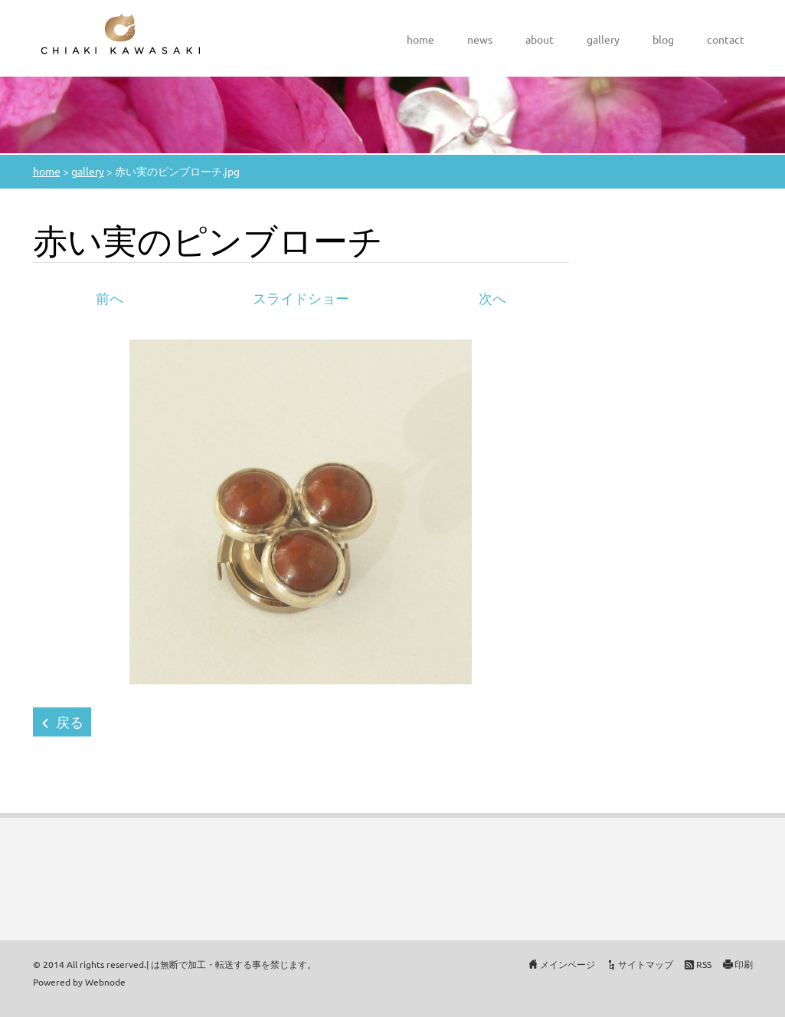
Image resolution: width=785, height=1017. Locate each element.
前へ (109, 298)
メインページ (567, 964)
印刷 (743, 964)
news (479, 39)
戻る (69, 722)
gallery (603, 39)
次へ (492, 298)
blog (663, 39)
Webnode (105, 982)
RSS (703, 964)
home (420, 39)
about (539, 39)
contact (725, 39)
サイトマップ (645, 964)
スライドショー (301, 298)
